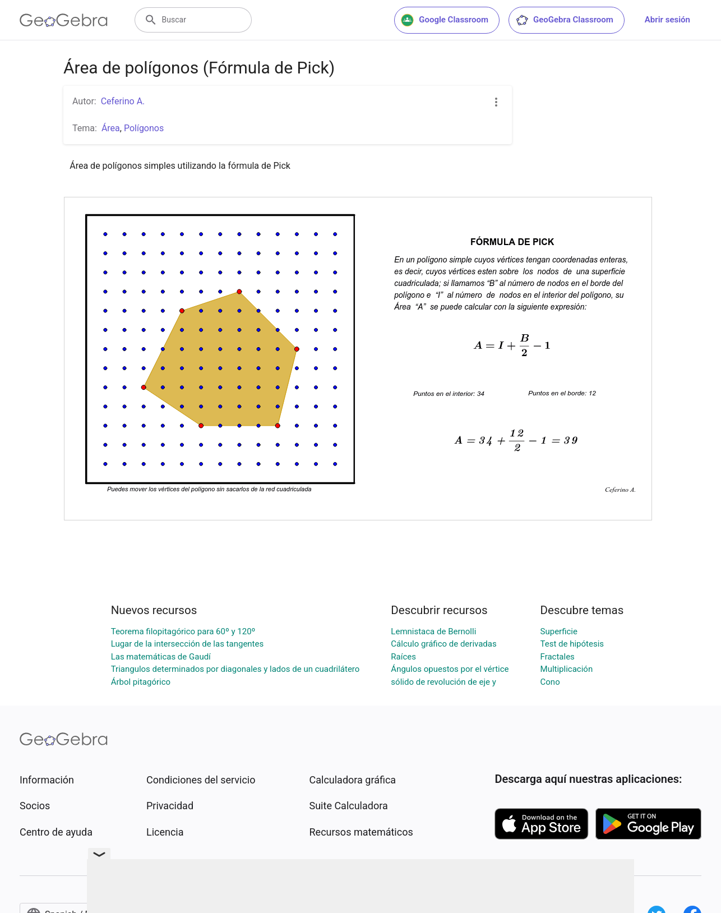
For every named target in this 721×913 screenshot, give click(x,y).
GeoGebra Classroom (564, 20)
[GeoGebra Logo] (64, 20)
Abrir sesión (667, 20)
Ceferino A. (123, 101)
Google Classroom (444, 20)
